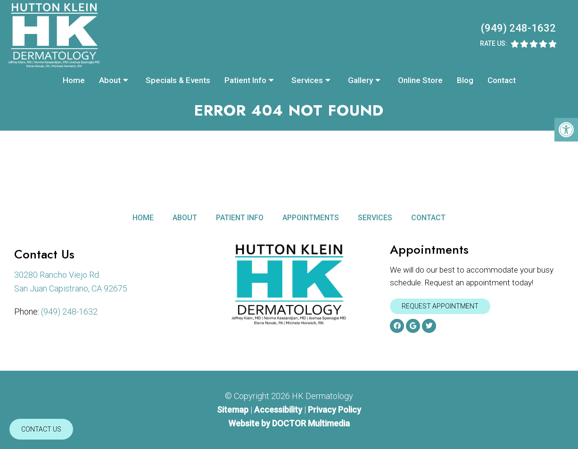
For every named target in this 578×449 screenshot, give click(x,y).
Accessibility (278, 410)
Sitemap (232, 410)
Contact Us (41, 429)
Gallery (360, 80)
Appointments (310, 217)
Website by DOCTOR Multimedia (289, 423)
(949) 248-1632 (518, 28)
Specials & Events (178, 80)
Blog (465, 80)
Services (307, 80)
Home (74, 80)
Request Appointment (440, 306)
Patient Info (245, 80)
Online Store (420, 80)
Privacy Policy (334, 410)
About (110, 80)
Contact (501, 80)
